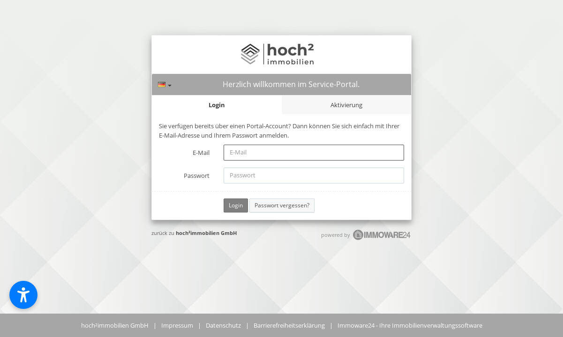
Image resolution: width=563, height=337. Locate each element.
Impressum (177, 325)
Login (217, 105)
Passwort (197, 175)
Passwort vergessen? (282, 205)
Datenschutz (223, 325)
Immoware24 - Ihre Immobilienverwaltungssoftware (410, 325)
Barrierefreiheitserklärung (289, 325)
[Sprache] (165, 84)
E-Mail (201, 152)
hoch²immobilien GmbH (206, 232)
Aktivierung (346, 105)
